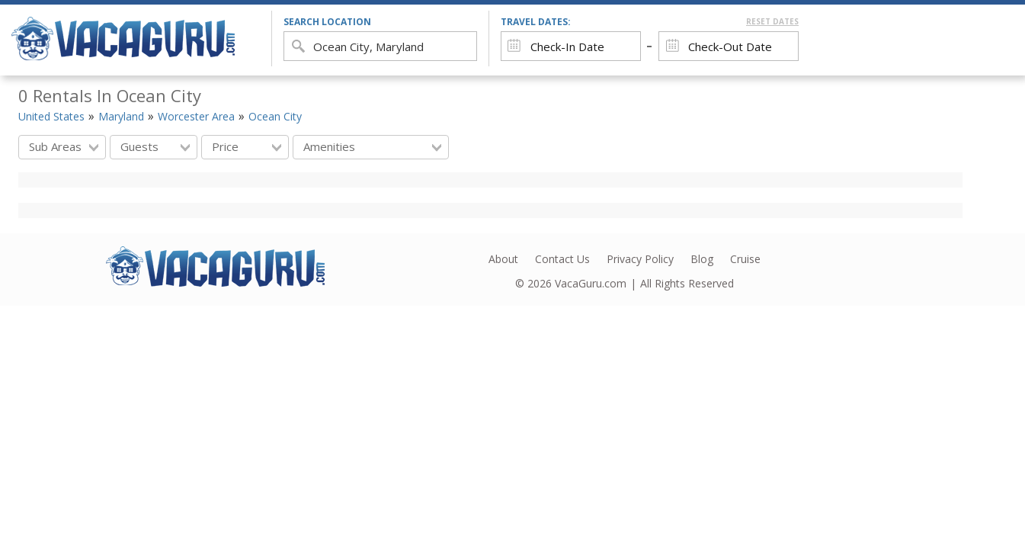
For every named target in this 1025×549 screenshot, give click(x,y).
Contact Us (562, 259)
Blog (701, 259)
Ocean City (275, 116)
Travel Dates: (650, 21)
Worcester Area (196, 116)
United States (51, 116)
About (503, 259)
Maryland (121, 116)
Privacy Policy (640, 259)
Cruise (745, 259)
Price (246, 146)
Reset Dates (772, 21)
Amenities (372, 146)
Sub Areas (63, 146)
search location (327, 21)
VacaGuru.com (590, 283)
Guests (155, 146)
